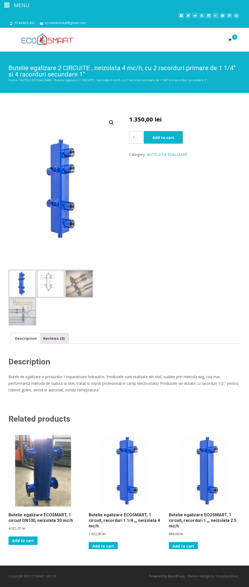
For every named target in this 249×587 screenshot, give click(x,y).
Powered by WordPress (167, 576)
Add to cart (163, 137)
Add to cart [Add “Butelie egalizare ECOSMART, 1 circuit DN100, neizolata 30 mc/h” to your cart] (23, 540)
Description (26, 338)
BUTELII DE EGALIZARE (36, 80)
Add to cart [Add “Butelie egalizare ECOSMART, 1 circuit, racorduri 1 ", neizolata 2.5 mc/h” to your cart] (183, 546)
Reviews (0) (54, 338)
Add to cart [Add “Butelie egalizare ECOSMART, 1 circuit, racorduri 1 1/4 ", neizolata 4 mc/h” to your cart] (103, 546)
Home (12, 80)
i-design (204, 576)
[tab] (26, 338)
